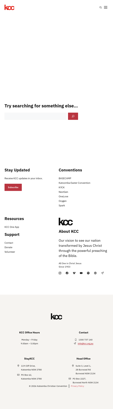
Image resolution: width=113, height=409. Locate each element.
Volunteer (10, 251)
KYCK (62, 187)
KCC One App (12, 227)
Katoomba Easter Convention (74, 182)
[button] (100, 7)
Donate (8, 247)
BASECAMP (65, 178)
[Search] (73, 116)
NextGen (63, 191)
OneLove (63, 196)
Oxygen (63, 201)
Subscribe (13, 187)
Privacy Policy (77, 386)
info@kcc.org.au (85, 343)
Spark (62, 205)
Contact (9, 242)
